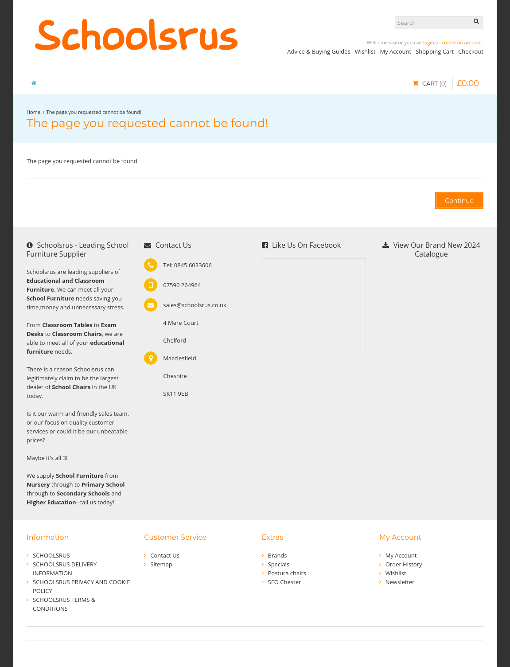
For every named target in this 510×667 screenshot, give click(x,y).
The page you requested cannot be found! (94, 112)
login (428, 42)
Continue (459, 201)
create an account (462, 42)
